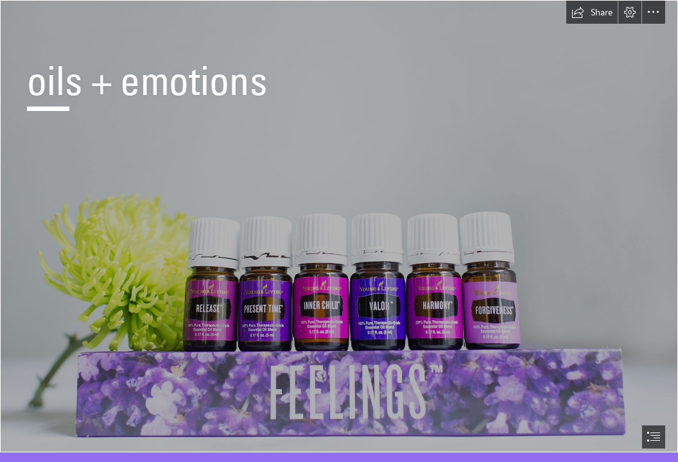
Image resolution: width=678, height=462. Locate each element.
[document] (339, 231)
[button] (592, 12)
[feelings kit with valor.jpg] (339, 226)
